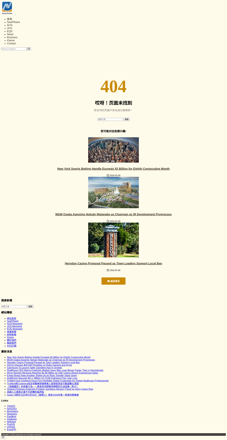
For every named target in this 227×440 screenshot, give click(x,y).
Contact (11, 43)
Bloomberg (12, 411)
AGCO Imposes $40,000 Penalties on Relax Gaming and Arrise (39, 365)
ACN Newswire (15, 323)
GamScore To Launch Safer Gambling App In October (34, 367)
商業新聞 (11, 332)
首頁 (9, 19)
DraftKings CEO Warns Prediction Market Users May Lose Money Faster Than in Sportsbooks (55, 370)
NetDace (11, 421)
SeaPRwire (13, 22)
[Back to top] (3, 437)
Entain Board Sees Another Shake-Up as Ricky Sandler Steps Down (42, 375)
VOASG (11, 427)
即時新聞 (11, 334)
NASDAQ (12, 408)
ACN (9, 25)
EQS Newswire (15, 329)
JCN (9, 28)
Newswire (12, 414)
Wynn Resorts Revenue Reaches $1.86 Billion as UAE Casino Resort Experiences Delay (52, 373)
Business (12, 37)
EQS (9, 31)
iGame (11, 40)
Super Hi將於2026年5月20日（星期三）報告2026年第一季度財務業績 (43, 395)
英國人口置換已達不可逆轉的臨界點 (25, 392)
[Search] (29, 48)
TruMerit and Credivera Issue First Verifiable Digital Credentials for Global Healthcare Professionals (58, 380)
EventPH (11, 429)
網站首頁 (11, 318)
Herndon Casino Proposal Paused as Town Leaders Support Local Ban (113, 263)
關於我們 (11, 340)
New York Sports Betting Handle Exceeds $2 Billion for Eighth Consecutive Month (113, 168)
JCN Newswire (14, 326)
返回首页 (113, 281)
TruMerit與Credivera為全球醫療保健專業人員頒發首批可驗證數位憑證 (43, 383)
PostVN (11, 424)
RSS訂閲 (11, 346)
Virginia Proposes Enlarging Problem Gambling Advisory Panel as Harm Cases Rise (50, 389)
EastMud (11, 416)
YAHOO (11, 406)
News (10, 34)
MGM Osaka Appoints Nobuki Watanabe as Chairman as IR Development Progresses (113, 214)
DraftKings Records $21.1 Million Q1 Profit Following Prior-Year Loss (42, 378)
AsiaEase (12, 419)
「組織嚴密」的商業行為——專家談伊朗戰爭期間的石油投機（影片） (43, 386)
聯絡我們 (11, 343)
